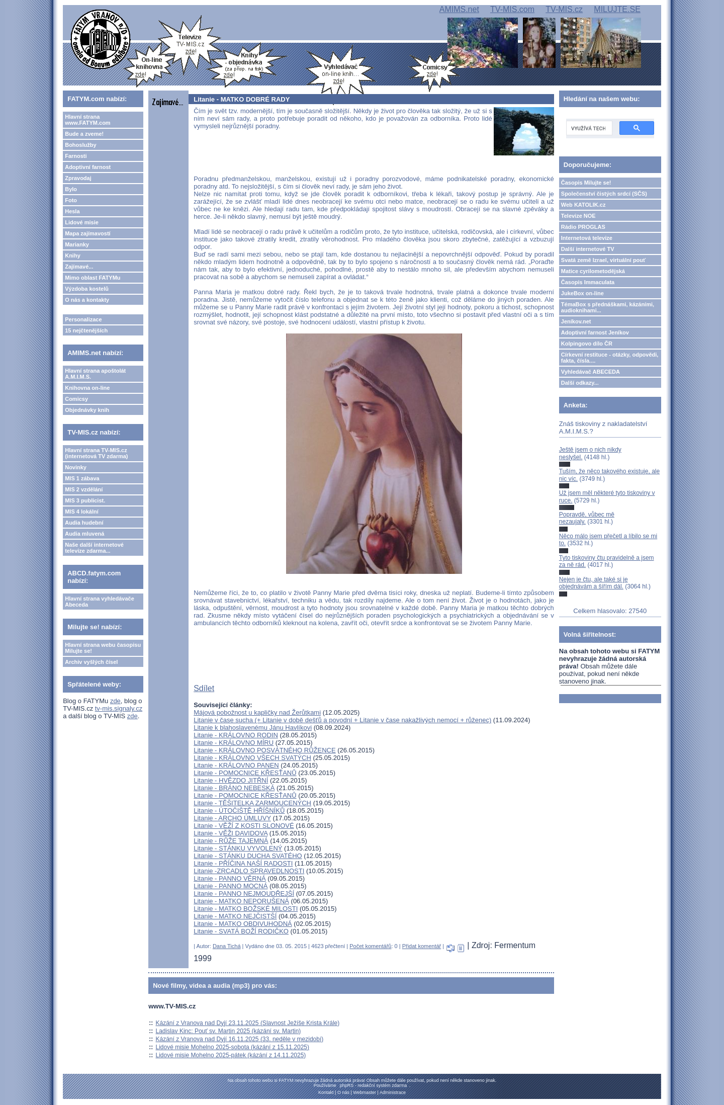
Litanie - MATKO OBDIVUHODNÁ (243, 923)
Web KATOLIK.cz (583, 205)
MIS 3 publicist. (85, 500)
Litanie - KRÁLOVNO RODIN (236, 735)
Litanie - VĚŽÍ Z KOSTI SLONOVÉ (244, 825)
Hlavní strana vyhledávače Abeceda (99, 602)
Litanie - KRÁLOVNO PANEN (236, 765)
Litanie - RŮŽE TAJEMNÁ (231, 840)
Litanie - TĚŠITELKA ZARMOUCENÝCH (252, 803)
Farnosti (75, 156)
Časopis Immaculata (587, 282)
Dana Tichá (227, 946)
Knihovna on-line (87, 388)
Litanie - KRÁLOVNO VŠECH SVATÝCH (252, 757)
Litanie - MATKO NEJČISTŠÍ (235, 916)
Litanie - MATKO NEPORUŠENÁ (241, 901)
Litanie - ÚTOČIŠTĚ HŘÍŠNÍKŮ (239, 810)
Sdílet (204, 688)
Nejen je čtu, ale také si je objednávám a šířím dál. (593, 583)
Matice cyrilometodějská (593, 271)
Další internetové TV (587, 249)
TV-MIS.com (512, 9)
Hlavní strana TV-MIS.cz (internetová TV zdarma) (96, 453)
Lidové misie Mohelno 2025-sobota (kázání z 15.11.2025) (233, 1047)
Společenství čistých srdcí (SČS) (604, 194)
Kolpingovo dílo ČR (586, 344)
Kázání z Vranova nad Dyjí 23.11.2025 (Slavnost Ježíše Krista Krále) (248, 1023)
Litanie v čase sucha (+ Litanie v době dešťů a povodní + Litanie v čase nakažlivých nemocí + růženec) (342, 720)
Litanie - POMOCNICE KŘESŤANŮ (245, 773)
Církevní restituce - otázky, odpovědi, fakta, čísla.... (610, 358)
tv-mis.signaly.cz (118, 708)
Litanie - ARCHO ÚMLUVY (232, 818)
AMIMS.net (459, 9)
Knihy (72, 255)
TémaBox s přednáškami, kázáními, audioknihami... (607, 307)
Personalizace (83, 319)
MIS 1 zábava (82, 478)
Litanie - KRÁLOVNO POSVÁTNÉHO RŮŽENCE (264, 750)
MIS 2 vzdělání (84, 489)
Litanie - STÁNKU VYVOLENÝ (238, 848)
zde (115, 701)
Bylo (71, 189)
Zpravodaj (78, 178)
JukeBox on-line (582, 293)
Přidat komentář (421, 946)
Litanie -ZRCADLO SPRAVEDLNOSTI (249, 871)
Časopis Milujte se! (586, 183)
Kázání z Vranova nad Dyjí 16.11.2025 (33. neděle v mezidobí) (240, 1039)
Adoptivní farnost (88, 167)
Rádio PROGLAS (583, 227)
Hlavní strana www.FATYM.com (87, 120)
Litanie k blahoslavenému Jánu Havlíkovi (253, 727)
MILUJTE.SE (617, 9)
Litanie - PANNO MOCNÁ (230, 886)
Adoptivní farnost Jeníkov (595, 332)
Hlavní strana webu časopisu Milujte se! (103, 648)
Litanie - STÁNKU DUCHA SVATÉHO (248, 856)
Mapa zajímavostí (87, 233)
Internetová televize (586, 238)
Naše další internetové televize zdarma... (94, 548)
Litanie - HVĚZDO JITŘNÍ (231, 780)
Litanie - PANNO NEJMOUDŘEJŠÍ (244, 893)
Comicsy (76, 399)
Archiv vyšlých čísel (91, 662)
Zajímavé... (79, 267)
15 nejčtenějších (86, 330)
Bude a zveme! (84, 134)
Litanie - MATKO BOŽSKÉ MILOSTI (246, 908)
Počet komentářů (370, 946)
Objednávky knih (87, 410)
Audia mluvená (84, 534)
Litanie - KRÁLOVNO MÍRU (234, 742)
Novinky (75, 467)
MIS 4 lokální (82, 511)
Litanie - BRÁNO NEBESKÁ (234, 788)
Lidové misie (82, 222)
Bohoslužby (80, 145)
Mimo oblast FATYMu (92, 278)
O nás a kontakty (87, 300)
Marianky (77, 244)
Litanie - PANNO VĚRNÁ (230, 878)
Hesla (72, 211)
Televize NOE (578, 216)
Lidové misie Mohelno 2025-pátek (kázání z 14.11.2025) (231, 1055)
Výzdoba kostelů (87, 289)
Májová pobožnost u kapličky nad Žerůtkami (257, 712)
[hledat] (588, 128)
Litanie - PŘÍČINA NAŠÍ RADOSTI (243, 863)
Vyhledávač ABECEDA (590, 372)
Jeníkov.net (576, 321)
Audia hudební (84, 523)
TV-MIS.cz (564, 9)
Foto (71, 200)
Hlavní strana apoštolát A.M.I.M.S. (95, 374)
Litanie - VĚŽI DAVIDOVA (230, 833)
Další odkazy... (580, 383)
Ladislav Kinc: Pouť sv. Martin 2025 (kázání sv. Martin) (228, 1031)
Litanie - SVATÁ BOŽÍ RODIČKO (241, 931)
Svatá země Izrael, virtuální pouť (603, 260)
